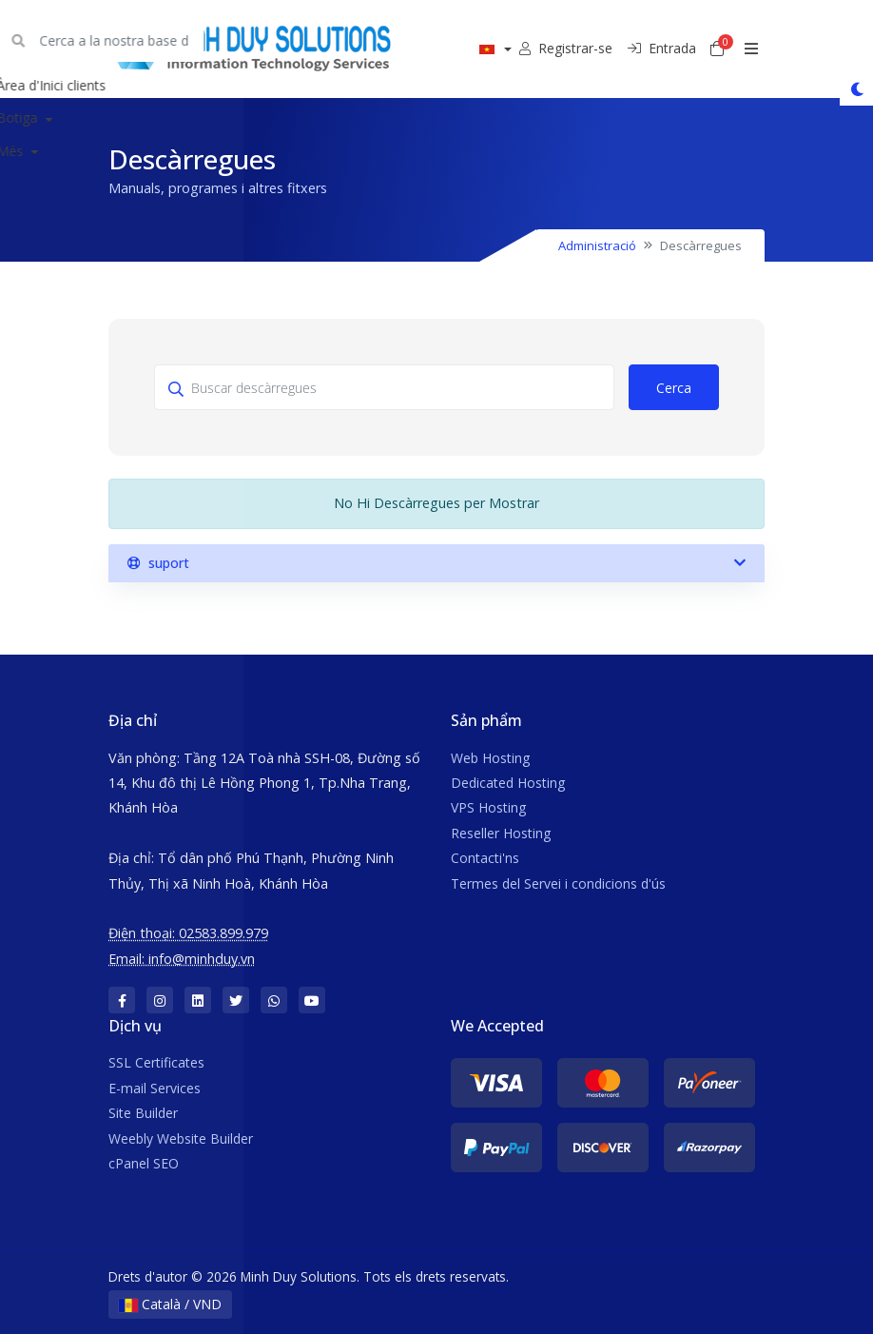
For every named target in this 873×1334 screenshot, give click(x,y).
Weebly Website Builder (180, 1138)
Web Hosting (490, 758)
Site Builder (143, 1113)
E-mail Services (154, 1088)
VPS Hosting (488, 807)
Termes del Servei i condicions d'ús (558, 883)
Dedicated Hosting (508, 783)
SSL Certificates (156, 1062)
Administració (597, 245)
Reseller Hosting (501, 833)
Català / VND (170, 1304)
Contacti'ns (485, 858)
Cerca (673, 388)
